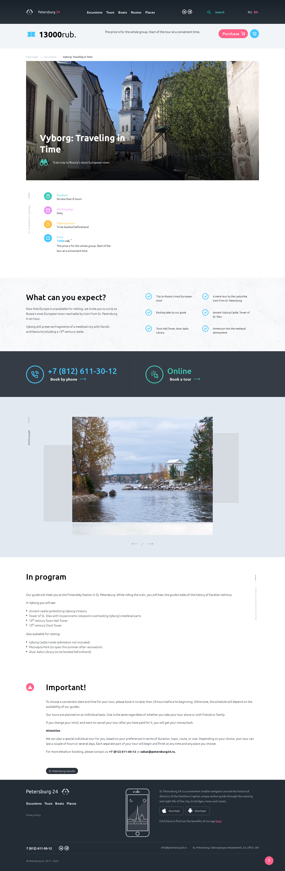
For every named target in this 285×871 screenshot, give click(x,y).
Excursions (94, 12)
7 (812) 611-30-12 (39, 848)
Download (174, 810)
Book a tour (180, 379)
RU (250, 12)
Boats (122, 12)
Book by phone (63, 379)
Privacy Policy (33, 815)
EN (256, 12)
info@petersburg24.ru (174, 847)
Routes (136, 12)
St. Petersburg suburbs (62, 771)
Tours (110, 12)
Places (150, 12)
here (219, 821)
